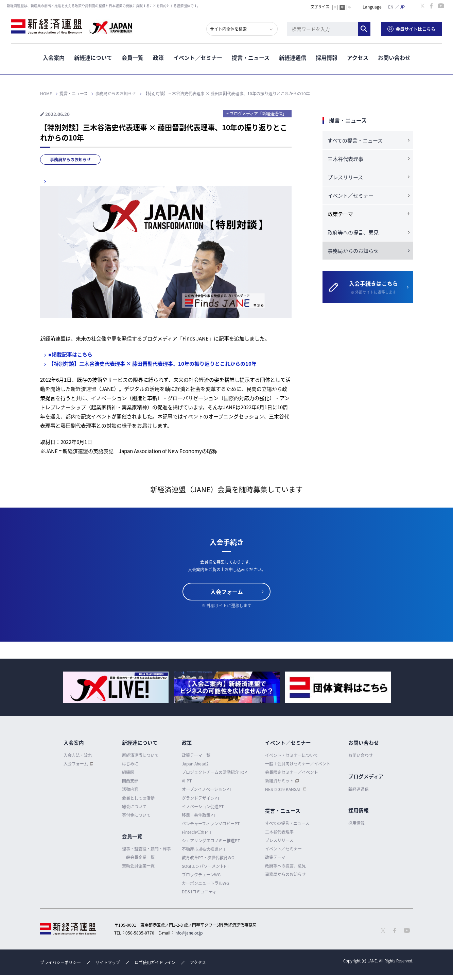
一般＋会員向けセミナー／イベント (297, 764)
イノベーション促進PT (203, 807)
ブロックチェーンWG (201, 875)
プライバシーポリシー (60, 962)
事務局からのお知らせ (70, 159)
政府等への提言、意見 (353, 232)
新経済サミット (279, 781)
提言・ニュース (250, 57)
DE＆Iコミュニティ (199, 892)
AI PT (187, 781)
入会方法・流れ (78, 755)
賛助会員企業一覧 (138, 866)
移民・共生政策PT (198, 815)
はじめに (130, 764)
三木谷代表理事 (345, 159)
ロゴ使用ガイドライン (155, 962)
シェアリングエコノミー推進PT (211, 841)
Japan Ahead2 (195, 764)
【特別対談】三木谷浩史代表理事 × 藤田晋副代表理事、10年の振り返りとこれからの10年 (153, 363)
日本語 (402, 6)
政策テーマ (275, 857)
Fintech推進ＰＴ (197, 832)
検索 (364, 29)
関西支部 (130, 781)
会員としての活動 (138, 798)
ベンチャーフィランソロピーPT (211, 824)
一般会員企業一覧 (138, 857)
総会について (134, 807)
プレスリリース (345, 177)
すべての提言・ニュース (355, 140)
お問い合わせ (394, 57)
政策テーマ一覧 (196, 755)
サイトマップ (107, 962)
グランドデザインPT (201, 798)
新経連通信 (292, 57)
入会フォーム (226, 592)
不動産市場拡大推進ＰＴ (204, 849)
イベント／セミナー (197, 57)
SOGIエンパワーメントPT (205, 866)
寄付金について (136, 815)
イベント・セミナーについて (291, 755)
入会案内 (54, 57)
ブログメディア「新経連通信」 (258, 114)
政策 (158, 57)
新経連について (93, 57)
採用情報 (326, 57)
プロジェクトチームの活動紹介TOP (214, 772)
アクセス (357, 57)
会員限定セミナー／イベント (291, 772)
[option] (115, 687)
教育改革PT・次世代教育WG (208, 858)
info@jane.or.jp (188, 933)
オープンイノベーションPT (206, 789)
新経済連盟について (140, 755)
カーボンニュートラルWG (205, 883)
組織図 (128, 772)
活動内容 (130, 789)
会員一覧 (132, 57)
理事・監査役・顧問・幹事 (146, 849)
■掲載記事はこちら (70, 354)
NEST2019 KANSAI (283, 789)
